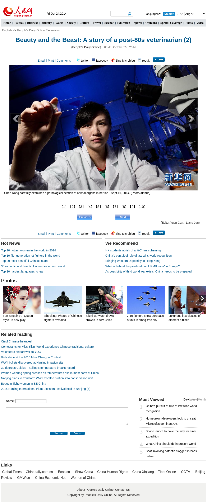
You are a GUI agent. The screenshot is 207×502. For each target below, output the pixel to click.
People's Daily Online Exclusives (38, 30)
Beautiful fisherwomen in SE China (23, 383)
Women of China (83, 477)
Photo (189, 22)
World (59, 22)
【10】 (142, 207)
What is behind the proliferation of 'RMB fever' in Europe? (142, 266)
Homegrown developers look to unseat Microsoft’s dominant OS (171, 421)
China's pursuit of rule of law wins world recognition (138, 255)
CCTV (185, 472)
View (77, 433)
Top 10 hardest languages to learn (23, 271)
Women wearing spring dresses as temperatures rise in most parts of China (50, 373)
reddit (146, 60)
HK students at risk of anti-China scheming (133, 250)
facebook (102, 60)
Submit (59, 433)
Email (41, 60)
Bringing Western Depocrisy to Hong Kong (132, 260)
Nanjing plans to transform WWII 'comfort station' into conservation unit (47, 378)
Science (109, 22)
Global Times (12, 472)
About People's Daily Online (95, 489)
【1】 (64, 207)
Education (123, 22)
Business (32, 22)
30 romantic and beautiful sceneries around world (33, 266)
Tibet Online (167, 472)
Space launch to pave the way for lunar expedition (171, 434)
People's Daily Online (86, 47)
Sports (138, 22)
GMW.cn (24, 477)
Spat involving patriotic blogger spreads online (171, 453)
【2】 (72, 207)
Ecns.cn (64, 472)
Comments (64, 60)
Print (51, 60)
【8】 (124, 207)
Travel (97, 22)
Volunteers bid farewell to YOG (21, 352)
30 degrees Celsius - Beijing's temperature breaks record (38, 367)
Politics (19, 22)
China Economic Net (50, 477)
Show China (84, 472)
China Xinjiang (143, 472)
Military (46, 22)
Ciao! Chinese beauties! (16, 341)
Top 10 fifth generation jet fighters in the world (30, 255)
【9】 (132, 207)
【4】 (90, 207)
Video (199, 22)
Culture (84, 22)
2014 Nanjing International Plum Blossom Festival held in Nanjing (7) (45, 388)
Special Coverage (171, 22)
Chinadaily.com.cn (39, 472)
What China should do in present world (171, 443)
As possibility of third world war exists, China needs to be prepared (148, 271)
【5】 (98, 207)
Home (7, 22)
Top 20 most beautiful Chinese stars (24, 260)
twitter (85, 60)
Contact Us (122, 489)
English (7, 30)
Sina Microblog (125, 60)
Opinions (151, 22)
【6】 (107, 207)
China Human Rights (112, 472)
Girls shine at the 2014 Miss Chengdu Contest (31, 357)
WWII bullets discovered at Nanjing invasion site (32, 362)
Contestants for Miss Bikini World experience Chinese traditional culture (47, 346)
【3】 (81, 207)
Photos (9, 280)
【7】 (115, 207)
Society (71, 22)
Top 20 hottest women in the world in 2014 (28, 250)
